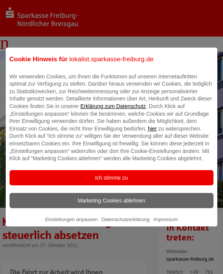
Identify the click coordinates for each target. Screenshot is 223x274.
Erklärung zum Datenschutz (113, 111)
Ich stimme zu (111, 183)
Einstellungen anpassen (71, 225)
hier (152, 134)
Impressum (165, 225)
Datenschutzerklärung (125, 225)
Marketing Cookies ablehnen (111, 206)
